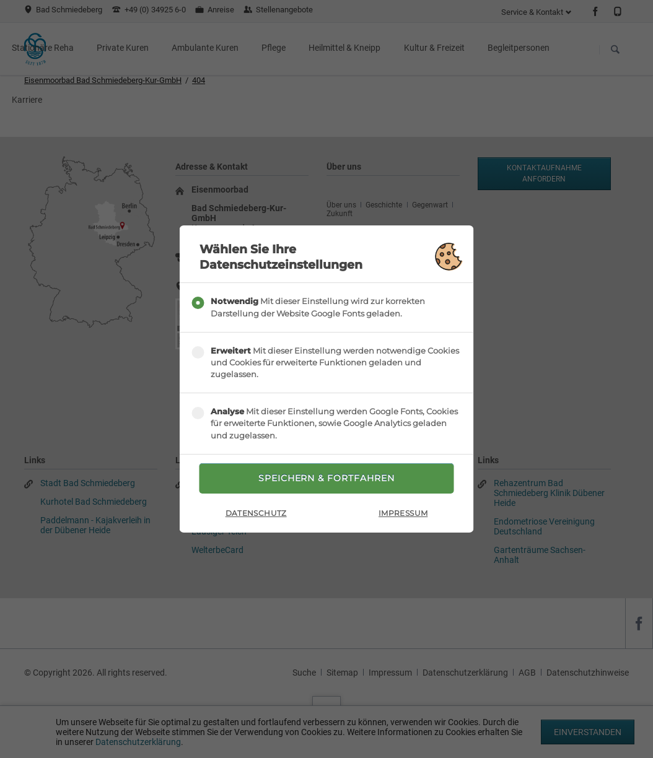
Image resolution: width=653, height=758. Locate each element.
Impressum (403, 513)
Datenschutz (256, 513)
